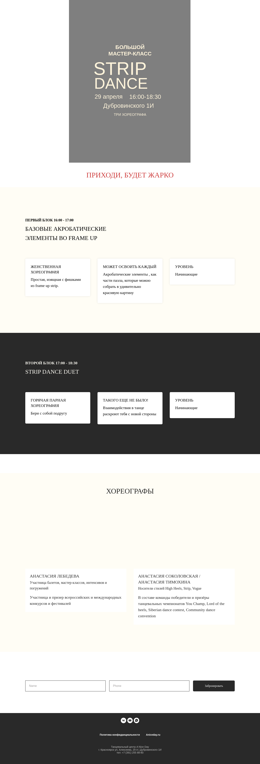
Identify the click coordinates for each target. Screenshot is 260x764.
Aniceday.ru (153, 734)
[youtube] (130, 720)
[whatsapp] (136, 720)
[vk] (123, 720)
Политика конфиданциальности (120, 734)
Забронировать (214, 685)
